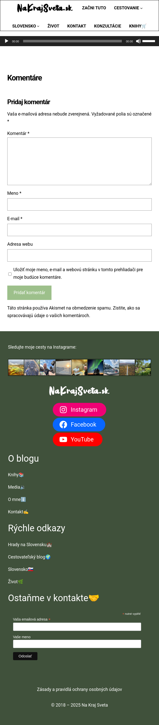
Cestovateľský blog (26, 557)
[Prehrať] (6, 41)
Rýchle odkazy (36, 528)
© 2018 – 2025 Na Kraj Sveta (79, 705)
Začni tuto (94, 7)
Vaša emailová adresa (32, 619)
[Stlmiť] (138, 41)
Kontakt (15, 511)
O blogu (23, 458)
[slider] (72, 41)
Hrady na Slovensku (27, 544)
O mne (14, 499)
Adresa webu (20, 244)
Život (13, 581)
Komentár (18, 133)
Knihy (13, 474)
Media (14, 487)
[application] (79, 41)
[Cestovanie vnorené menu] (141, 8)
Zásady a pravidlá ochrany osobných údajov (79, 689)
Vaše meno (22, 637)
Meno (14, 193)
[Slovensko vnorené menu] (38, 26)
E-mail (14, 218)
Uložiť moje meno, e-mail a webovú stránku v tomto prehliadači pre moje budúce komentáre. (78, 273)
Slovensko (18, 569)
